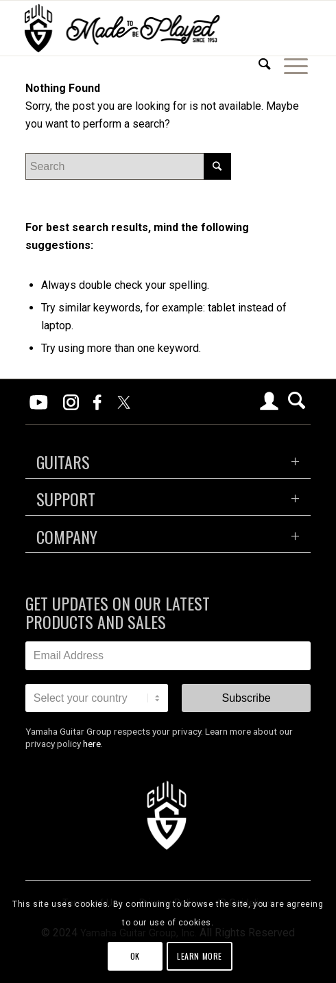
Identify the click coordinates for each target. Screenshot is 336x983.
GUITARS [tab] (63, 461)
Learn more (199, 956)
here (92, 743)
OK (135, 956)
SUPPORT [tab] (65, 498)
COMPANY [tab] (66, 536)
